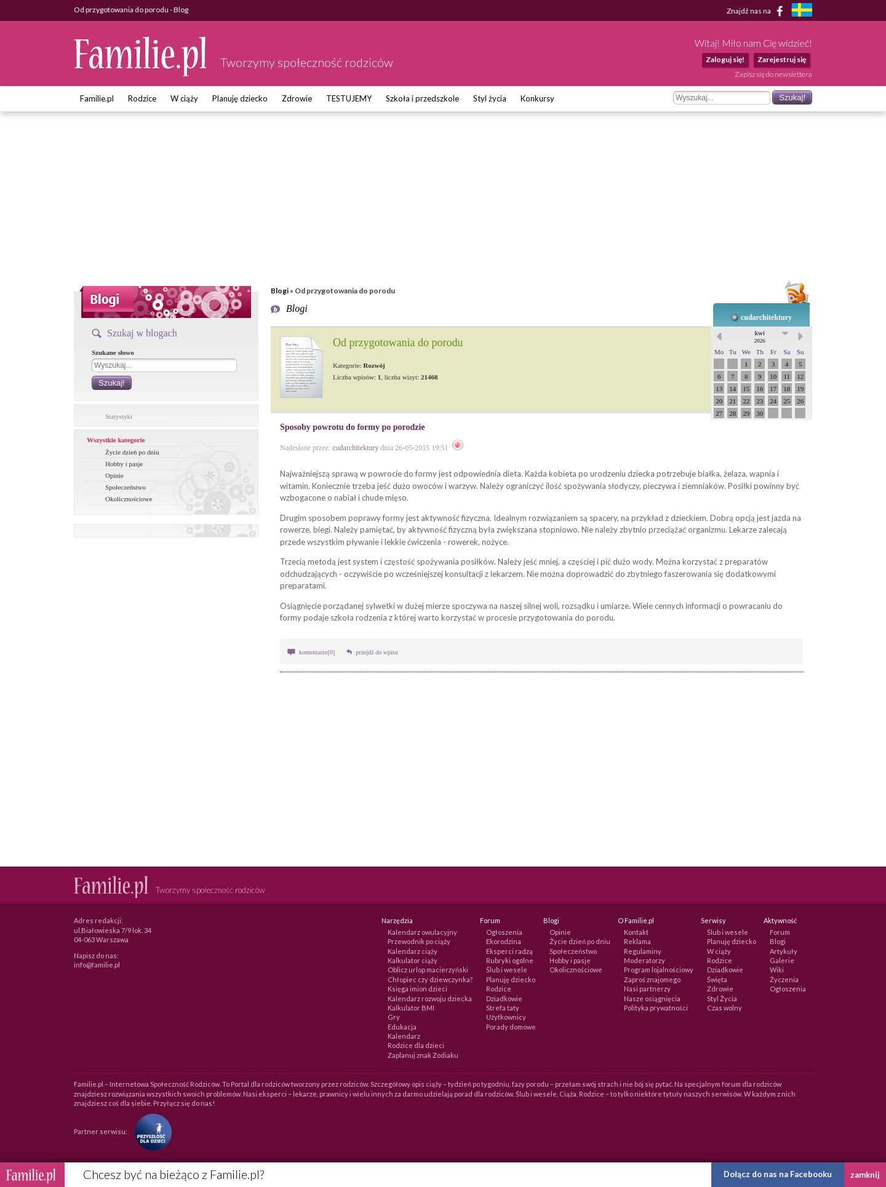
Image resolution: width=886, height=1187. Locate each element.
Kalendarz (404, 1036)
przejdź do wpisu (376, 652)
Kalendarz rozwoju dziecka (430, 998)
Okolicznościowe (128, 498)
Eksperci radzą (509, 951)
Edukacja (402, 1027)
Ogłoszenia (504, 932)
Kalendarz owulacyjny (422, 932)
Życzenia (784, 979)
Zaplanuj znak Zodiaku (423, 1055)
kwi (759, 336)
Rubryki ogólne (509, 960)
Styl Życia (722, 998)
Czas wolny (724, 1008)
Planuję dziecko (240, 98)
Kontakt (636, 932)
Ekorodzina (503, 941)
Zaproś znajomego (652, 979)
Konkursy (537, 98)
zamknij (865, 1175)
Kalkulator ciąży (412, 960)
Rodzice (142, 98)
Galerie (782, 960)
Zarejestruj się (781, 59)
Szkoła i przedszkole (422, 98)
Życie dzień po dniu (132, 452)
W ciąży (184, 98)
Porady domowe (511, 1027)
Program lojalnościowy (658, 970)
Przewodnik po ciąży (419, 941)
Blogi (280, 290)
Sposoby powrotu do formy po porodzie (352, 427)
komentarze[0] (317, 652)
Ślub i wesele (506, 970)
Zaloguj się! (725, 59)
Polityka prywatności (656, 1008)
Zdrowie (297, 98)
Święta (717, 979)
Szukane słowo (113, 352)
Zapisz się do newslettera (773, 74)
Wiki (777, 970)
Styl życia (489, 98)
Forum (780, 932)
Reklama (637, 941)
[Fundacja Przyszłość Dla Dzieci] (150, 1131)
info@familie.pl (97, 965)
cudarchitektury (766, 317)
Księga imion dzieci (417, 989)
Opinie (114, 475)
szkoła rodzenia (358, 617)
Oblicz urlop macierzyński (428, 970)
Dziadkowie (504, 998)
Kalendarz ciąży (412, 951)
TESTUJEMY (349, 98)
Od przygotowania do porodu (398, 342)
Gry (394, 1017)
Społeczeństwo (125, 487)
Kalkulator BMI (411, 1008)
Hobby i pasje (124, 463)
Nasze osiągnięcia (652, 998)
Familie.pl (97, 98)
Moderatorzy (644, 960)
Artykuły (783, 951)
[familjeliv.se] (801, 11)
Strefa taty (502, 1008)
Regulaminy (642, 951)
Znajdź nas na (757, 11)
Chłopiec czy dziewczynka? (430, 979)
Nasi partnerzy (647, 989)
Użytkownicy (506, 1017)
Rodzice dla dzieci (416, 1045)
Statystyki (118, 416)
